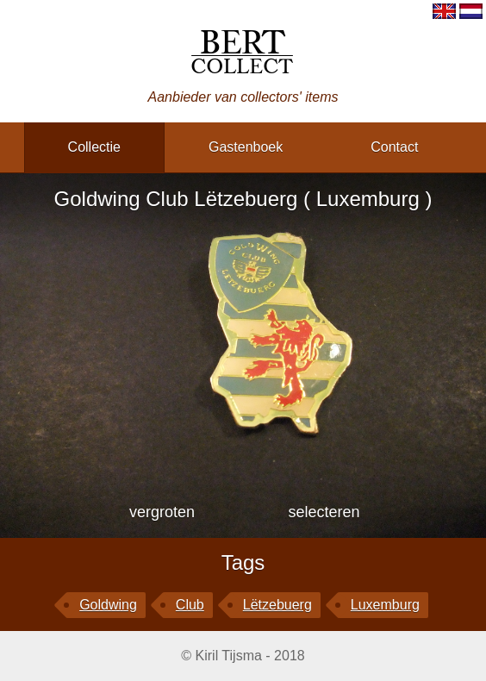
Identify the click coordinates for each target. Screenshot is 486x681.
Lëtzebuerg (277, 604)
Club (190, 604)
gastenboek (246, 147)
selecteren (323, 512)
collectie (94, 147)
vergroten (162, 512)
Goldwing (108, 604)
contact (394, 147)
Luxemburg (385, 604)
